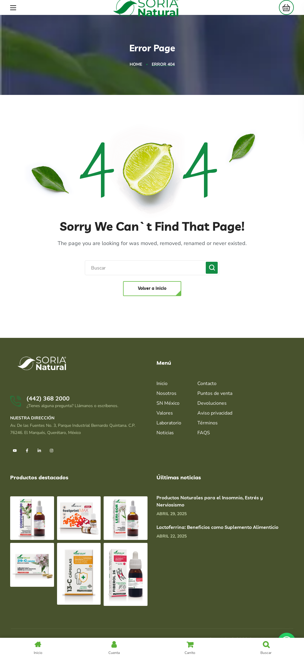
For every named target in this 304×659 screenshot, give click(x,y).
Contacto (207, 383)
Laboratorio (168, 423)
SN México (167, 403)
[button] (285, 7)
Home (136, 64)
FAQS (203, 432)
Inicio (162, 383)
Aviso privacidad (214, 413)
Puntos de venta (214, 393)
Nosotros (166, 393)
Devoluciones (212, 403)
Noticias (165, 432)
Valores (164, 413)
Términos (207, 423)
